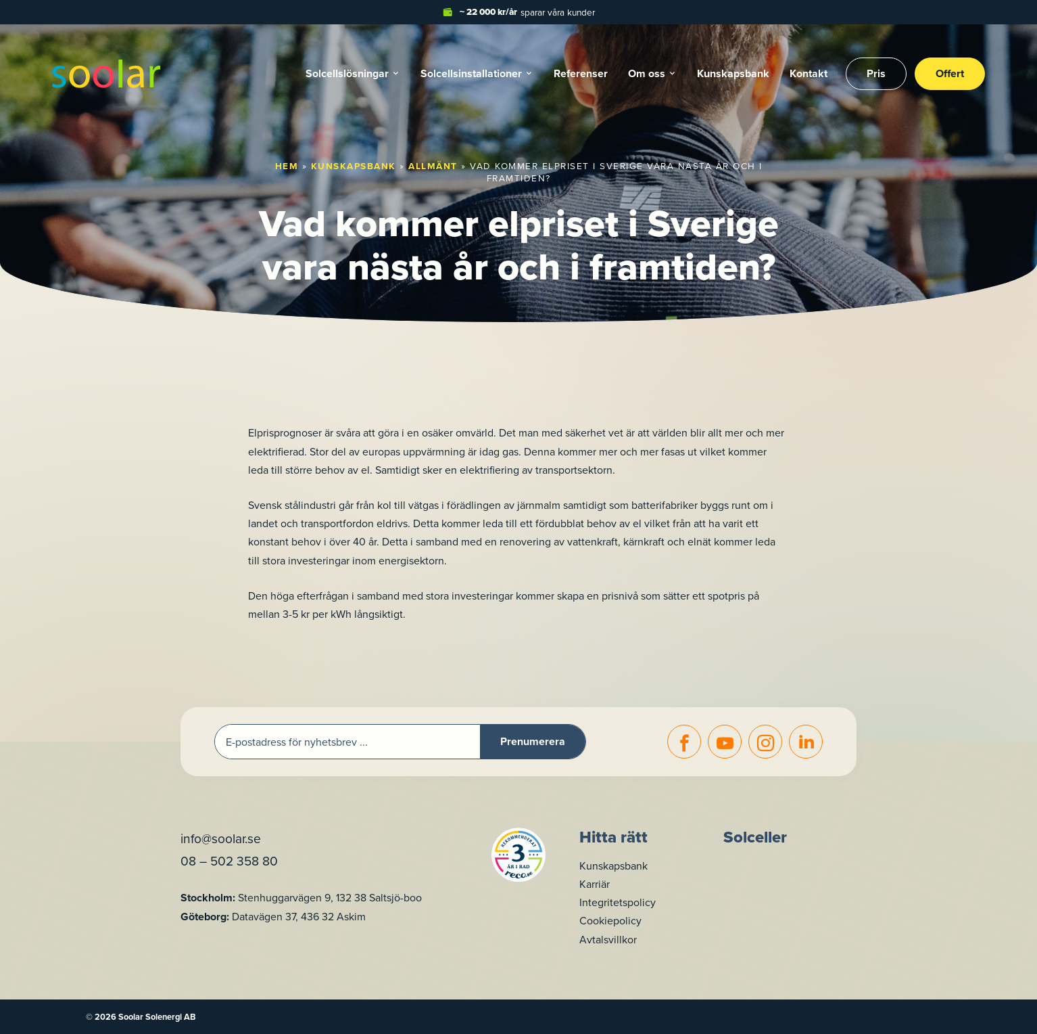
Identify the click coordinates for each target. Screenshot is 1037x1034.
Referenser (581, 73)
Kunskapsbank (733, 73)
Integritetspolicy (617, 902)
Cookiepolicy (610, 920)
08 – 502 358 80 (229, 860)
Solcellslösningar (347, 73)
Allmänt (433, 166)
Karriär (594, 883)
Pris (876, 73)
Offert (950, 73)
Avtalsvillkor (608, 939)
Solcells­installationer (471, 73)
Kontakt (808, 73)
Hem (287, 166)
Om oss (646, 73)
